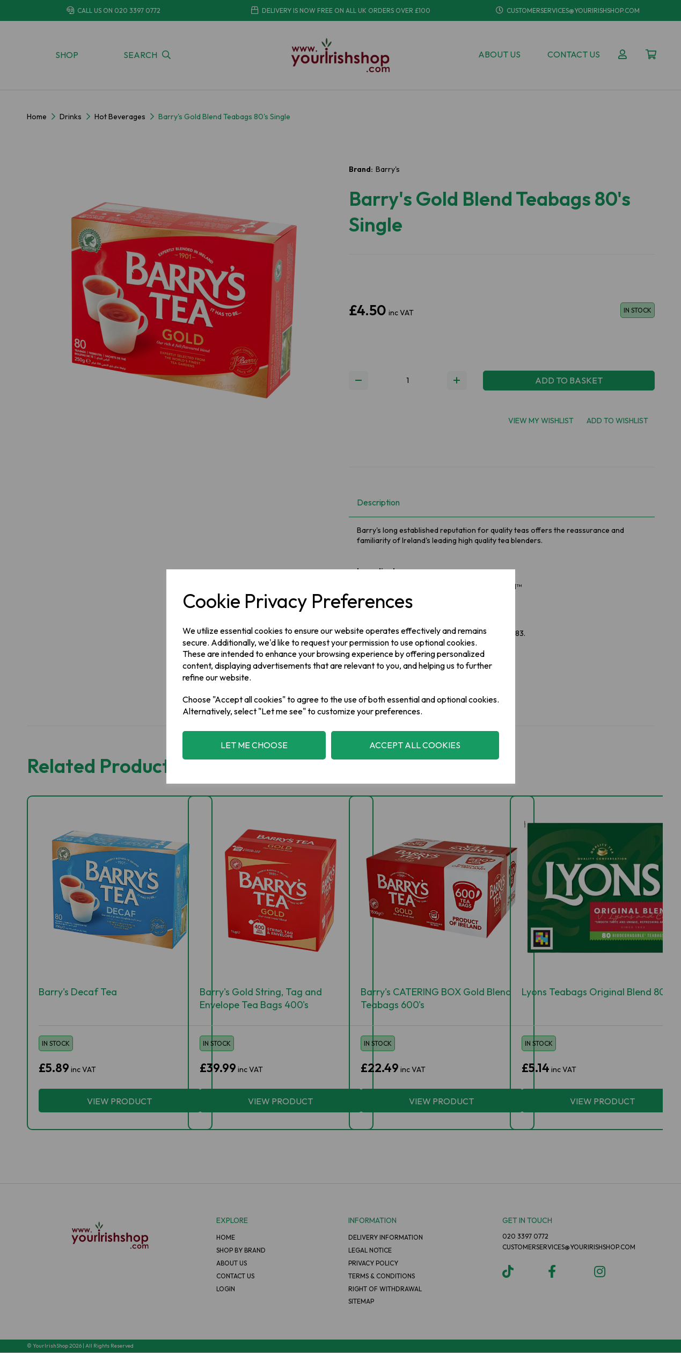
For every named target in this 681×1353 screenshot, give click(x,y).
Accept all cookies (414, 745)
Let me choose (254, 745)
